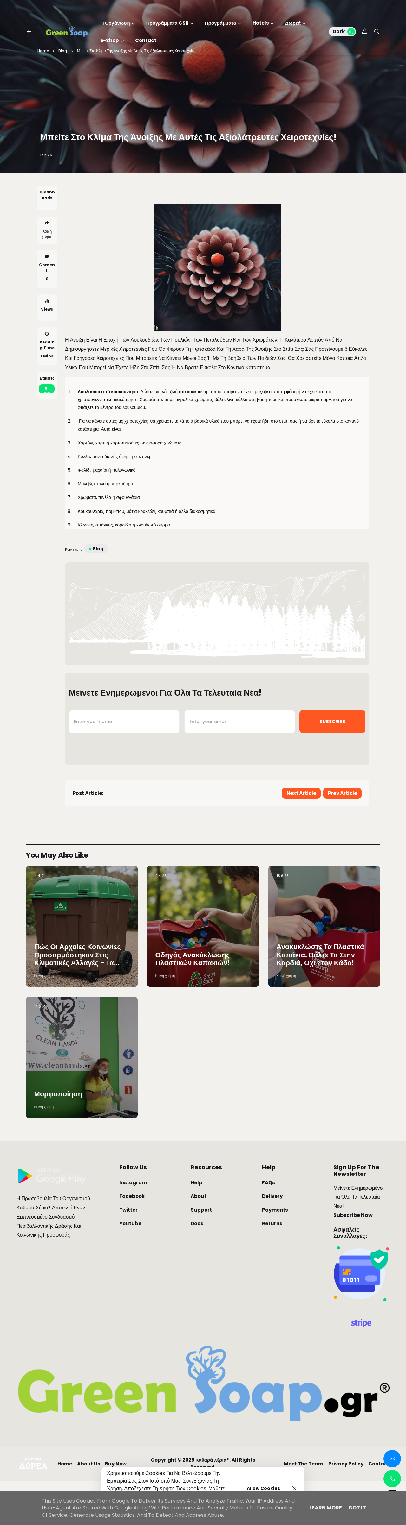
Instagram (133, 1227)
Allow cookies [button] (263, 1488)
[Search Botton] (376, 31)
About (198, 1240)
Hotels (260, 23)
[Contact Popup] (392, 1458)
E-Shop (110, 40)
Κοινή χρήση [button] (47, 256)
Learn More (325, 1507)
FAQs (268, 1227)
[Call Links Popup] (392, 1478)
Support (201, 1254)
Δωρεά (293, 23)
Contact (145, 40)
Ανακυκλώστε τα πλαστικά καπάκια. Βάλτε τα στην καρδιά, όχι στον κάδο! (320, 999)
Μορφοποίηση (58, 1138)
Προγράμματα (220, 23)
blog (46, 411)
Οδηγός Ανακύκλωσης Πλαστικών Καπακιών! (192, 1003)
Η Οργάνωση (115, 23)
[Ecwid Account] (364, 32)
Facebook (132, 1240)
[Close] (294, 1488)
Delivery (272, 1240)
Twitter (128, 1254)
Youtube (130, 1267)
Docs (197, 1267)
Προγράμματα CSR (167, 23)
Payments (275, 1254)
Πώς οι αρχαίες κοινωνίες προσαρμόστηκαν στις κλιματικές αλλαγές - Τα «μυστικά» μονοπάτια (77, 999)
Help (196, 1227)
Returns (272, 1267)
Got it (357, 1507)
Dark (344, 31)
